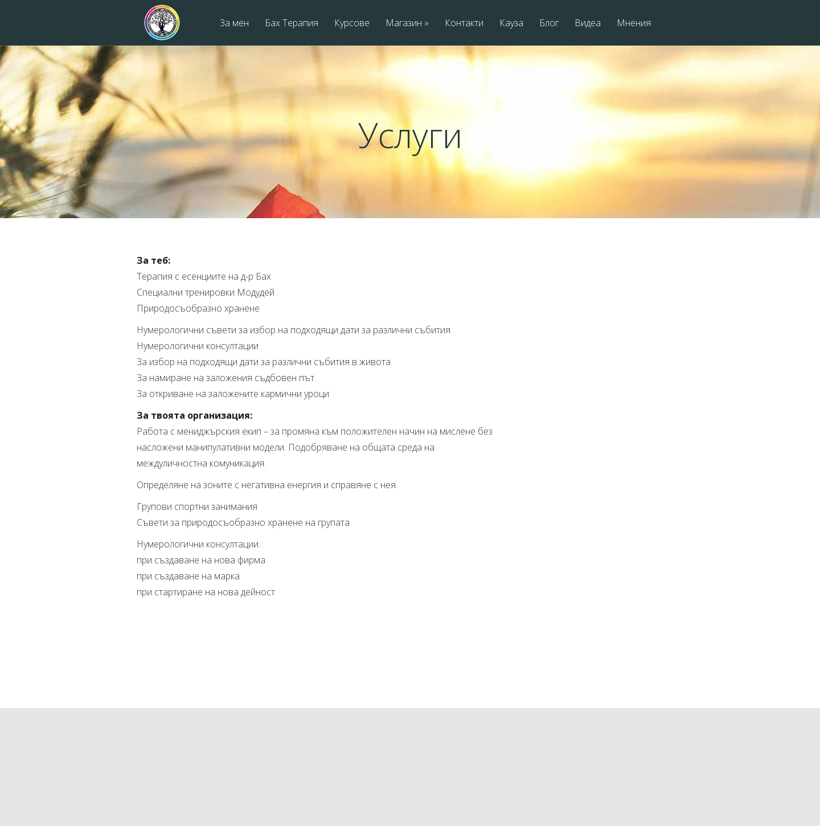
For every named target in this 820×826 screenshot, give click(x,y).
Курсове (352, 23)
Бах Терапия (291, 23)
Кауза (511, 23)
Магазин (407, 23)
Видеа (588, 23)
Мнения (634, 23)
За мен (234, 23)
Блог (549, 23)
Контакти (464, 23)
